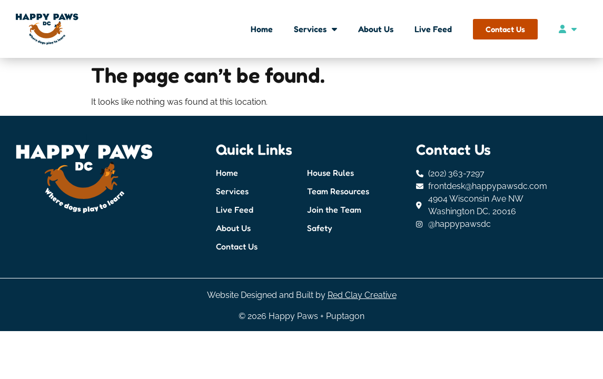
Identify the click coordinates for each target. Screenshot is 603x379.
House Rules (330, 172)
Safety (319, 228)
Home (262, 29)
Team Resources (338, 191)
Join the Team (334, 209)
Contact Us (237, 246)
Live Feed (433, 29)
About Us (375, 29)
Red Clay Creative (362, 295)
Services (315, 28)
